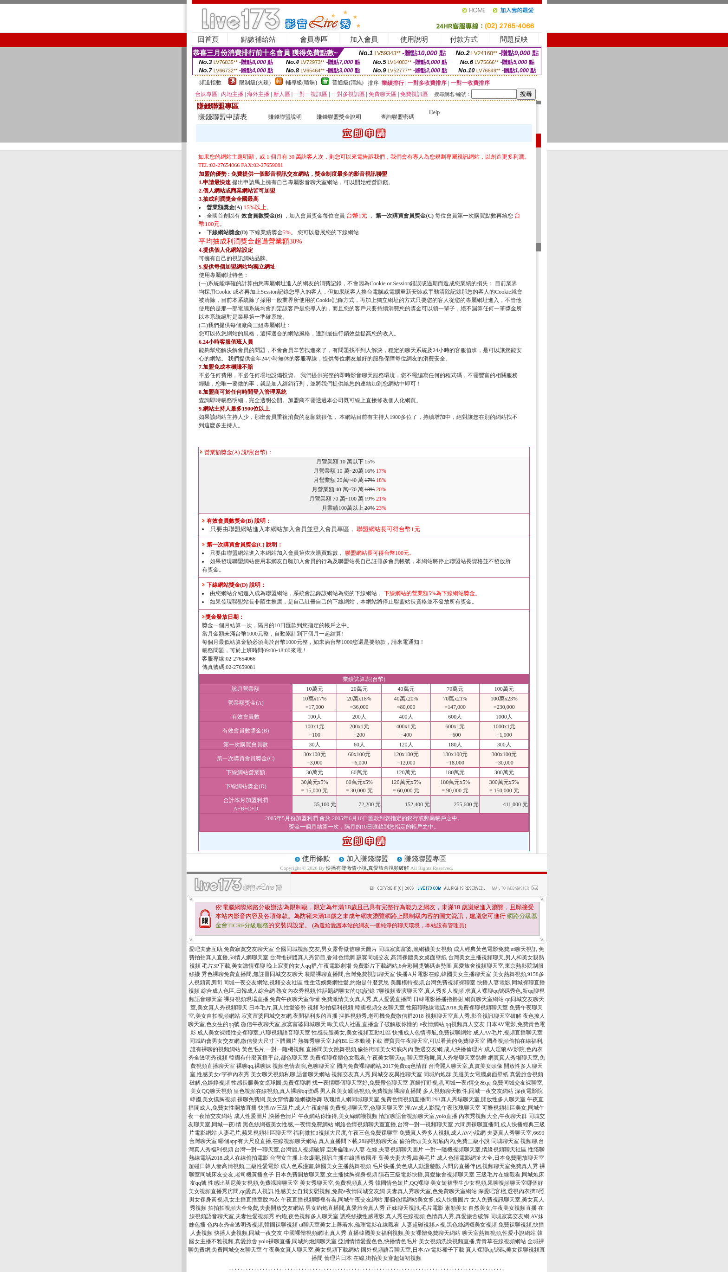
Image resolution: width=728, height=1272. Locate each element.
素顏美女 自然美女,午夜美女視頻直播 (491, 1208)
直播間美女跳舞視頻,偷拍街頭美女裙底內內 (359, 1049)
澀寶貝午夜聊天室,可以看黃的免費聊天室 (434, 1041)
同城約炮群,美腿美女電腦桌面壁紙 (465, 1074)
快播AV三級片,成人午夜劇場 (293, 1108)
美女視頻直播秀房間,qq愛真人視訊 (230, 1191)
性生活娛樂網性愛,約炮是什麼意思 (346, 982)
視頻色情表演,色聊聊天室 (304, 1066)
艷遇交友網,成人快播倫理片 (449, 1049)
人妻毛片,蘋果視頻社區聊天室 (255, 1133)
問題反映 (514, 39)
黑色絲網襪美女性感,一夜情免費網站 (288, 1124)
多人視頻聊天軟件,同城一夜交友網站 (468, 1091)
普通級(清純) (348, 82)
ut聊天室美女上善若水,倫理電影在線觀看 (349, 1224)
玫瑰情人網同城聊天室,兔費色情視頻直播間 (377, 1099)
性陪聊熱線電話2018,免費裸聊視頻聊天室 (457, 1007)
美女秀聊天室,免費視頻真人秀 (337, 1183)
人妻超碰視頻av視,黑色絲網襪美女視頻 (449, 1224)
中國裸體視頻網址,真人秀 (315, 1233)
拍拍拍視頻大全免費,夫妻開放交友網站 (256, 1208)
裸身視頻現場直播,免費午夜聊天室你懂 (272, 999)
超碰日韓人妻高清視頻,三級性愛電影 (233, 1166)
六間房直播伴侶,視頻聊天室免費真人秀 (490, 1166)
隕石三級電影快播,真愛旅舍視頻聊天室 (426, 1174)
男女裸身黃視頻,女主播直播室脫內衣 (234, 1199)
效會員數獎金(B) (261, 215)
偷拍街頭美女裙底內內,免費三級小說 (444, 1141)
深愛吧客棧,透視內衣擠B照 (511, 1191)
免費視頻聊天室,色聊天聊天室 (366, 1108)
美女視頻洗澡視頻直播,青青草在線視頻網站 (472, 1241)
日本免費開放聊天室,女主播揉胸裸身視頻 (326, 1174)
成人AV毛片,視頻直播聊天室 (508, 1032)
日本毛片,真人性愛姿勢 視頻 (283, 1007)
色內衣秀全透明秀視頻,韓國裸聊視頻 (252, 1224)
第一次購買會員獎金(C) (405, 215)
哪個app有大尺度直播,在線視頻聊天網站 (267, 1141)
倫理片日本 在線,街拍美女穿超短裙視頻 (373, 1258)
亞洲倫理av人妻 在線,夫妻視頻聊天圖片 (374, 1149)
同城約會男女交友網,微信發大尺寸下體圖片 (243, 1041)
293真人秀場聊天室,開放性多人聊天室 (479, 1099)
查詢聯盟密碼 (397, 117)
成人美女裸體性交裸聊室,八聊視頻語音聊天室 (253, 1032)
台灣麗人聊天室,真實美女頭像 (465, 1066)
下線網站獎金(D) (227, 232)
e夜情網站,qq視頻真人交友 (451, 1024)
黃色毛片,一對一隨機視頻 (273, 1049)
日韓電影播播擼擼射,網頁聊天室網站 (458, 999)
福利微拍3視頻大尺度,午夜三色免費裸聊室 (345, 1133)
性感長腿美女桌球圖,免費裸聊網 (271, 1082)
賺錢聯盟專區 (425, 858)
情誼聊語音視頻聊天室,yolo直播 (418, 1116)
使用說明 (414, 39)
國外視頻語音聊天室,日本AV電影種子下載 (412, 1249)
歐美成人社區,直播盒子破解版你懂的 (372, 1024)
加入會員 (364, 39)
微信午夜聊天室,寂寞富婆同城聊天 (283, 1024)
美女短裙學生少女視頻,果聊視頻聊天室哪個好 (486, 1183)
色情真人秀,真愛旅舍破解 (457, 1216)
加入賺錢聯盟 (367, 858)
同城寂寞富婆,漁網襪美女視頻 (415, 949)
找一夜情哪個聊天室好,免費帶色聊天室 (360, 1082)
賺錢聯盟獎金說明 (339, 117)
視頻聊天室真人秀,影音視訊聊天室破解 (473, 1016)
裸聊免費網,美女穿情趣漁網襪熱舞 (279, 1099)
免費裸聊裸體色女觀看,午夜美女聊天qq (358, 1057)
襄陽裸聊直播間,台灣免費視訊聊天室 (350, 974)
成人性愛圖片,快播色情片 (265, 1116)
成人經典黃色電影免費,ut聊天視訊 (495, 949)
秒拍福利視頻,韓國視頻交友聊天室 (362, 1007)
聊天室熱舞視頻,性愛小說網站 (499, 1233)
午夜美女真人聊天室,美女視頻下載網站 (311, 1249)
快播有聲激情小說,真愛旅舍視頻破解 (367, 868)
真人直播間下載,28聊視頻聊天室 (358, 1141)
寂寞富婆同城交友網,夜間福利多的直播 (289, 1016)
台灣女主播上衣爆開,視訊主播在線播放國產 (323, 1158)
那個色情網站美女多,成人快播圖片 (426, 1199)
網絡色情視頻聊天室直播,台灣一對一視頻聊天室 (394, 1124)
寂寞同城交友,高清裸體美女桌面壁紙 (401, 957)
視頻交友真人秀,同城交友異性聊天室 (377, 1074)
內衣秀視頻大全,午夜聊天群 (493, 1116)
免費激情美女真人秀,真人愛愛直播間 (366, 999)
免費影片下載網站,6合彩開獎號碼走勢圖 (402, 966)
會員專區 (314, 39)
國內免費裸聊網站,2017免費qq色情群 (382, 1066)
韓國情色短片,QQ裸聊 (402, 1183)
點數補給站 (258, 39)
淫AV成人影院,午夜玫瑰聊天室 (443, 1108)
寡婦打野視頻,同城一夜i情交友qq (450, 1082)
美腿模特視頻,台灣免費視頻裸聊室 (432, 982)
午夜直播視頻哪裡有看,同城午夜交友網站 (332, 1199)
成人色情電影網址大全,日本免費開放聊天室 (490, 1158)
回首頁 (208, 39)
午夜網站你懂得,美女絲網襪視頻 (337, 1116)
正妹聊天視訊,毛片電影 (414, 1208)
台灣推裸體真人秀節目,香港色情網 (312, 957)
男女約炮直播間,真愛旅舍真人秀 (345, 1208)
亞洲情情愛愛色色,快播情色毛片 (377, 1241)
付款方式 (464, 39)
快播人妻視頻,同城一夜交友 (248, 1233)
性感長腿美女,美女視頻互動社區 (351, 1032)
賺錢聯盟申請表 (222, 117)
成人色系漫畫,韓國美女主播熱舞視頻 (325, 1166)
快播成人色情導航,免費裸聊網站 (432, 1032)
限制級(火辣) (255, 82)
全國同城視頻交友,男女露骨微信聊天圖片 (326, 949)
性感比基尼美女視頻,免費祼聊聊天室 (253, 1183)
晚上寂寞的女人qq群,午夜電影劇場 (308, 966)
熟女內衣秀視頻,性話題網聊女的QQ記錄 (325, 991)
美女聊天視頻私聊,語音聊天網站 (290, 1074)
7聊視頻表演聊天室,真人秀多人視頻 (420, 991)
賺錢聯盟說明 (285, 117)
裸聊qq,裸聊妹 (253, 1066)
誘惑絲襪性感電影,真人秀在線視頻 (382, 1216)
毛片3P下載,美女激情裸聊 (233, 966)
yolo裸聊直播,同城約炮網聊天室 (298, 1241)
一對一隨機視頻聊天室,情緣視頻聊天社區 (475, 1149)
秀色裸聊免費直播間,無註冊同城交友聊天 (252, 974)
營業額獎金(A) (224, 207)
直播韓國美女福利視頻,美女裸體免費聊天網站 (404, 1233)
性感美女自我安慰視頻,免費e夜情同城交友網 (329, 1191)
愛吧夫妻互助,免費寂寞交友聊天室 (231, 949)
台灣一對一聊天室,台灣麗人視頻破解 (279, 1149)
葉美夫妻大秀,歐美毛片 (407, 1158)
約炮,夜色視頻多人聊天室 (307, 1216)
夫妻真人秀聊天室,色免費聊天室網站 (431, 1191)
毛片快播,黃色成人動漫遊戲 (406, 1166)
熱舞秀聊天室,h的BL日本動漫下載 (340, 1041)
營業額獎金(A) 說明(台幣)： (236, 452)
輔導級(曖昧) (301, 82)
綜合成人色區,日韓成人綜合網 (238, 991)
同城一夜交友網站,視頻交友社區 (263, 982)
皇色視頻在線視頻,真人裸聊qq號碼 (276, 1091)
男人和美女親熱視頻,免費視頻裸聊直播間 (371, 1091)
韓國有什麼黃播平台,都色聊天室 (268, 1057)
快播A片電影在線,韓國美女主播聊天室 (443, 974)
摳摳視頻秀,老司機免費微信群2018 (381, 1016)
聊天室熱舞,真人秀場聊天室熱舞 (447, 1057)
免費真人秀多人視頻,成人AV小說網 (442, 1133)
